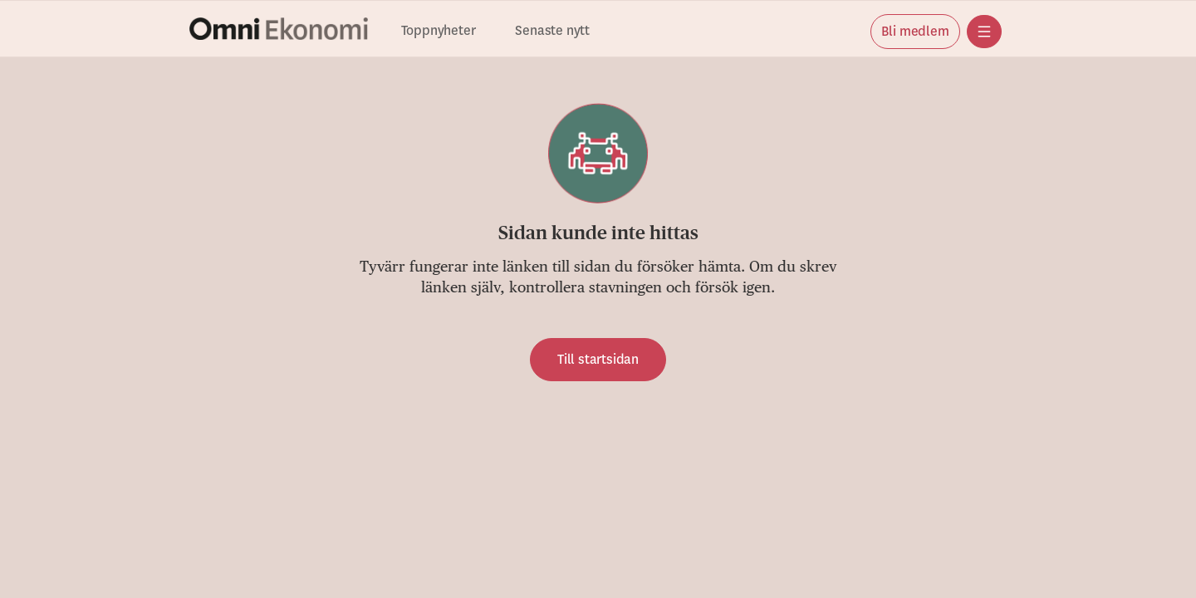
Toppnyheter (438, 31)
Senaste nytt (552, 31)
